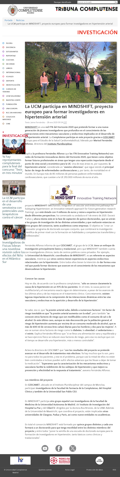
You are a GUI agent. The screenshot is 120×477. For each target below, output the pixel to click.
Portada (8, 20)
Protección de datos (94, 470)
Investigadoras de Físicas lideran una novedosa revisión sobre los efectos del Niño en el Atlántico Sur (13, 252)
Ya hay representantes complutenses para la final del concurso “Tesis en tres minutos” (12, 165)
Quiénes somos (45, 470)
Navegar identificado (62, 2)
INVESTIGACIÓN (13, 85)
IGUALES (9, 76)
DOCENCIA (10, 47)
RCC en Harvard (13, 113)
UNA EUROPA (11, 108)
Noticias (20, 20)
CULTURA (10, 60)
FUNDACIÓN (11, 104)
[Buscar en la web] (116, 2)
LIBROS (9, 68)
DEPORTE (10, 81)
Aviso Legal (69, 470)
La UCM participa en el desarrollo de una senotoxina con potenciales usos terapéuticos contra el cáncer (13, 207)
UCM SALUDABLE (13, 96)
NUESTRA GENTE (13, 100)
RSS (114, 470)
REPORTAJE (11, 56)
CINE (8, 124)
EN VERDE (10, 64)
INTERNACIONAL (13, 72)
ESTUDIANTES (12, 52)
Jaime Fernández (38, 122)
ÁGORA (9, 43)
